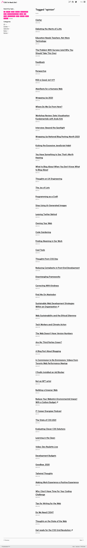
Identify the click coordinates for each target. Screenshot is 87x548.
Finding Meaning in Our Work (49, 241)
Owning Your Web (44, 223)
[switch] (69, 1)
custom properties (11, 16)
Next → (81, 540)
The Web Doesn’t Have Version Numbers (54, 333)
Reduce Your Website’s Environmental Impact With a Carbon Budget (56, 400)
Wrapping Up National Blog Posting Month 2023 (58, 136)
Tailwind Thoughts (44, 473)
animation (22, 16)
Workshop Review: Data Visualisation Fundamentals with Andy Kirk (53, 117)
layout (5, 14)
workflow (8, 11)
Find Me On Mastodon (46, 294)
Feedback (40, 62)
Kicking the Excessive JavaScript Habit (53, 145)
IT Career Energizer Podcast (48, 411)
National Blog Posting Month (13, 14)
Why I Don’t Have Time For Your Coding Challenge (54, 493)
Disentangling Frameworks (48, 276)
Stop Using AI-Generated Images (51, 205)
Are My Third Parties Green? (49, 342)
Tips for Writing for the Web (48, 503)
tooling (5, 16)
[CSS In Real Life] (9, 2)
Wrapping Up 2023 (44, 98)
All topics (11, 18)
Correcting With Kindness (47, 285)
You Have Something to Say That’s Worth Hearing (54, 156)
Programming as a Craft (47, 196)
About (74, 546)
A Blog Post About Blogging (48, 351)
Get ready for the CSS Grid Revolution (54, 530)
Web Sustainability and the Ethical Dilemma (56, 315)
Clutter (39, 20)
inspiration (6, 18)
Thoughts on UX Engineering (49, 179)
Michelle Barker (5, 546)
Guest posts (78, 546)
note (25, 14)
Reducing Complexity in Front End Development (58, 268)
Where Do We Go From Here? (49, 106)
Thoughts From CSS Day (47, 259)
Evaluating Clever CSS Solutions (50, 429)
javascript (17, 11)
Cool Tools (40, 250)
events (17, 16)
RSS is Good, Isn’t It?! (45, 80)
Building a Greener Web (47, 390)
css (4, 11)
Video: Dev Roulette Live (47, 447)
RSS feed (83, 546)
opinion (12, 11)
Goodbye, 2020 (43, 464)
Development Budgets (46, 455)
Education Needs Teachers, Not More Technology (53, 39)
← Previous (6, 540)
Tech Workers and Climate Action (51, 324)
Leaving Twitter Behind (46, 214)
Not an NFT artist (43, 381)
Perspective (41, 71)
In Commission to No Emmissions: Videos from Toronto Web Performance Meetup (57, 362)
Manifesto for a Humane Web (49, 89)
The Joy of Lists (43, 187)
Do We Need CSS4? (45, 512)
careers (27, 16)
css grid (21, 14)
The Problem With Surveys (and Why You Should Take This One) (54, 51)
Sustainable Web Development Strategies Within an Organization (55, 305)
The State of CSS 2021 (46, 420)
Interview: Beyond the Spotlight (50, 127)
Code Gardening (43, 232)
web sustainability (24, 11)
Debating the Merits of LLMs (49, 29)
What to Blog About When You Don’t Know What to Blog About (58, 168)
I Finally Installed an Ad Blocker (50, 372)
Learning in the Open (45, 438)
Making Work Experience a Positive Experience (57, 482)
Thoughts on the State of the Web (51, 521)
